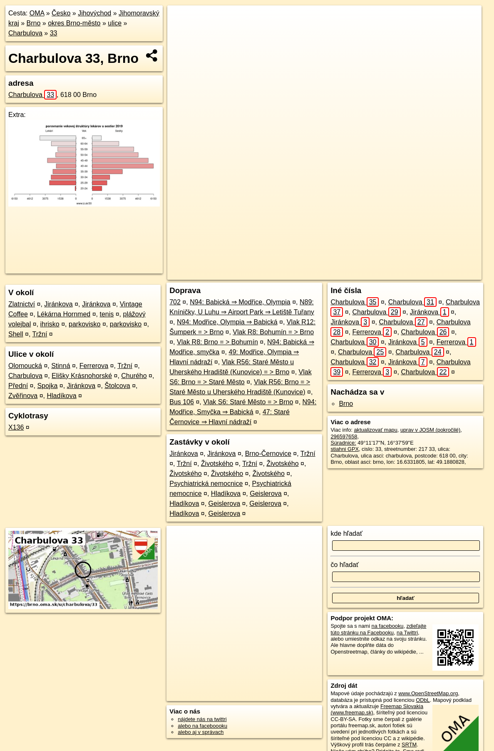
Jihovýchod (94, 13)
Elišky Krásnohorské (82, 375)
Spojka (47, 385)
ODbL (422, 700)
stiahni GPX (344, 449)
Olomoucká (25, 365)
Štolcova (117, 385)
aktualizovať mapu (375, 430)
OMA (37, 13)
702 (175, 302)
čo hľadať (344, 564)
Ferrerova (93, 365)
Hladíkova (62, 395)
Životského (217, 463)
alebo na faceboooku (202, 726)
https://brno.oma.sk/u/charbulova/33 (440, 273)
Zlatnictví (21, 304)
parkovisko (84, 324)
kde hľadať (346, 533)
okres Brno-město (74, 23)
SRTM (409, 744)
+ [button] (181, 19)
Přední (18, 385)
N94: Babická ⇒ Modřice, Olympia (240, 302)
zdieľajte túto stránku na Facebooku (378, 629)
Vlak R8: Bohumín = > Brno (273, 332)
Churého (133, 375)
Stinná (60, 365)
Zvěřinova (22, 395)
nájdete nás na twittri (202, 719)
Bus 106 (181, 401)
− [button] (181, 32)
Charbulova (25, 33)
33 (53, 33)
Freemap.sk (373, 273)
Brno (34, 23)
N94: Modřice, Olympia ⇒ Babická (227, 322)
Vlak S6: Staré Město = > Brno (248, 401)
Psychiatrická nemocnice (206, 483)
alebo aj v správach (200, 732)
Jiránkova (58, 304)
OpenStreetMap (330, 273)
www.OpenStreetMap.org (428, 693)
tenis (106, 314)
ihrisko (50, 324)
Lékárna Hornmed (63, 314)
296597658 (343, 436)
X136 (16, 427)
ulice (115, 23)
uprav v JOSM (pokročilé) (430, 430)
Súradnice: (343, 443)
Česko (61, 13)
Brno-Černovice (268, 453)
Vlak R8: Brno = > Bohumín (217, 342)
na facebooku (388, 626)
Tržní (39, 334)
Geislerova (265, 493)
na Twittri (407, 632)
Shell (15, 334)
